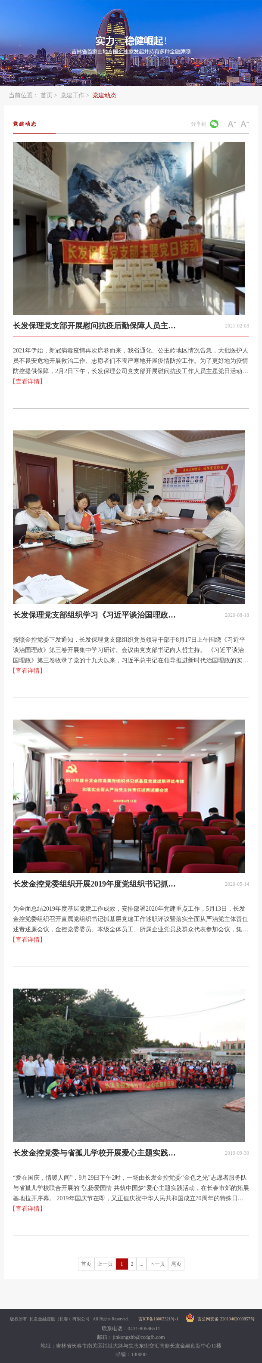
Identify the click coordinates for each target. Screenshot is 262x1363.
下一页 (157, 1264)
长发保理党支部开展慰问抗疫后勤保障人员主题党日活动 (94, 329)
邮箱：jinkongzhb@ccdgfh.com (131, 1337)
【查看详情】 (27, 381)
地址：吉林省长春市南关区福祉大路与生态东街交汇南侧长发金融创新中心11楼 (131, 1346)
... (141, 1264)
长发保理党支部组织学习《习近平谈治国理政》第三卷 (94, 618)
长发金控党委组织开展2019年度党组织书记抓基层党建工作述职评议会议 (94, 887)
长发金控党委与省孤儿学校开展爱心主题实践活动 (94, 1156)
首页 (47, 95)
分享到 (198, 124)
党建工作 (72, 95)
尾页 (176, 1264)
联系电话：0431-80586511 (131, 1329)
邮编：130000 (131, 1354)
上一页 (105, 1264)
